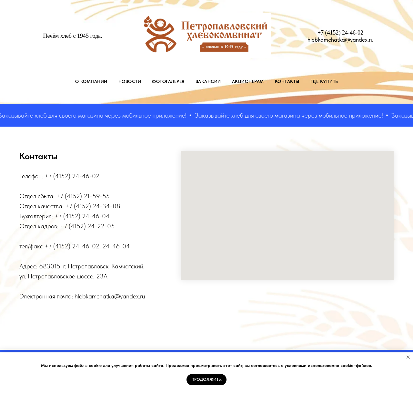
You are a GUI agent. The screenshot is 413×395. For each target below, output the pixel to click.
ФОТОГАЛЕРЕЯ (168, 81)
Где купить (324, 81)
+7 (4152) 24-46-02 (340, 32)
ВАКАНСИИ (208, 81)
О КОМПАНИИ (91, 81)
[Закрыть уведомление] (408, 357)
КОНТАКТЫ (287, 81)
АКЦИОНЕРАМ (248, 81)
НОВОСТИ (129, 81)
